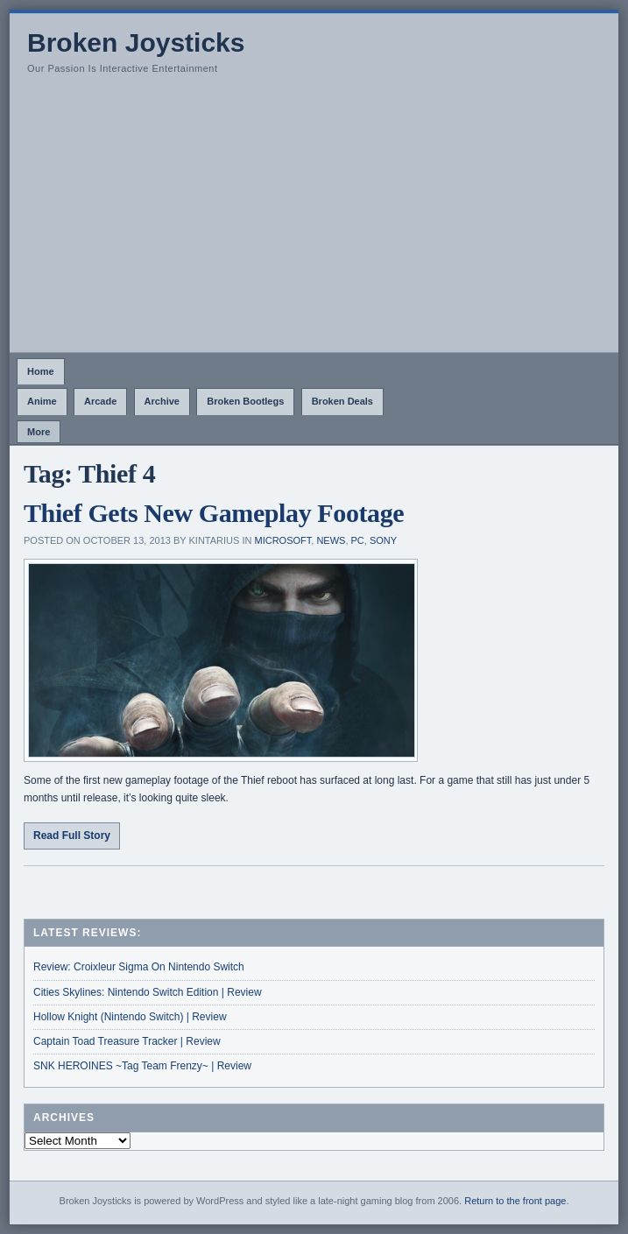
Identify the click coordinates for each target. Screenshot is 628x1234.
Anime (42, 401)
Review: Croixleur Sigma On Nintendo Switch (138, 967)
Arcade (100, 401)
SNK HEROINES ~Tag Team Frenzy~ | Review (142, 1066)
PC (357, 540)
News (330, 540)
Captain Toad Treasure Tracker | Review (127, 1041)
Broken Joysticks (135, 42)
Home (40, 371)
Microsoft (282, 540)
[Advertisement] (314, 220)
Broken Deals (342, 401)
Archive (162, 401)
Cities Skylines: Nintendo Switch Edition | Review (147, 992)
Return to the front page (515, 1200)
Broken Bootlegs (245, 401)
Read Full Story (71, 835)
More (38, 432)
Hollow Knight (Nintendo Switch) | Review (130, 1017)
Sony (383, 540)
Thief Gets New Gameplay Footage (214, 512)
